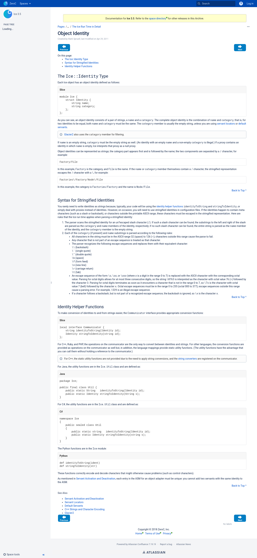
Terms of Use (153, 533)
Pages (61, 26)
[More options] (248, 26)
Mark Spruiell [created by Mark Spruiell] (74, 39)
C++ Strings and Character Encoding (85, 509)
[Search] (199, 3)
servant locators (226, 123)
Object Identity (73, 33)
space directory (158, 18)
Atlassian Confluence (138, 544)
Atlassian (154, 552)
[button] (12, 554)
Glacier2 (68, 134)
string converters (187, 358)
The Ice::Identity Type (76, 59)
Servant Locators (74, 502)
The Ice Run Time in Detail (86, 26)
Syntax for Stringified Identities (81, 62)
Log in (250, 3)
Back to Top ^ (239, 190)
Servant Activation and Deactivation (95, 478)
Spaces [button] (24, 3)
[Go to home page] (10, 3)
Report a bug (166, 544)
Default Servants (74, 505)
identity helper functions (169, 206)
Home (139, 533)
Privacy (167, 533)
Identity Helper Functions (78, 66)
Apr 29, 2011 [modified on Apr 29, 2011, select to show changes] (102, 39)
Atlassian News (183, 544)
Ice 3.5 (17, 14)
